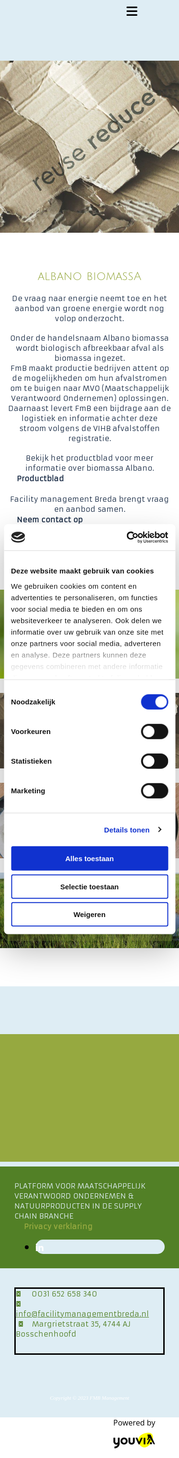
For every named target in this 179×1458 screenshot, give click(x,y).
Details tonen (126, 829)
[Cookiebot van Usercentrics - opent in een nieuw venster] (127, 537)
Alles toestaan (89, 858)
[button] (40, 478)
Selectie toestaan (89, 886)
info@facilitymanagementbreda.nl (82, 1313)
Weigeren (89, 914)
